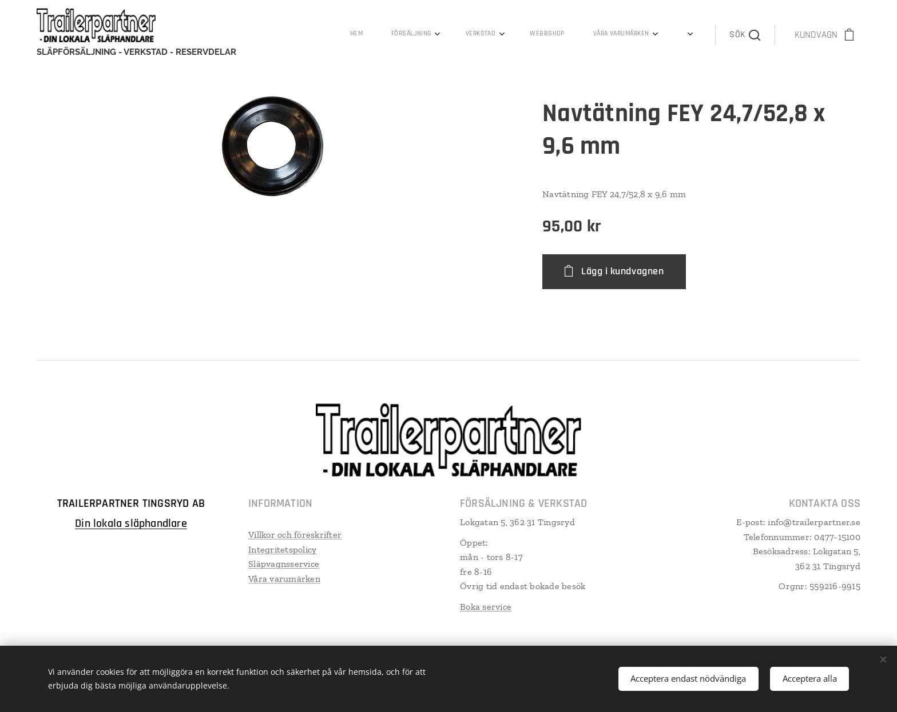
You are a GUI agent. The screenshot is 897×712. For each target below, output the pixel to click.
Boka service (485, 606)
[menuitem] (461, 35)
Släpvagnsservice (283, 563)
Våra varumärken (284, 578)
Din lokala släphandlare (131, 523)
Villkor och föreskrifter (295, 534)
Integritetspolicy (282, 549)
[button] (744, 35)
